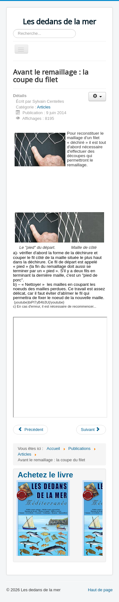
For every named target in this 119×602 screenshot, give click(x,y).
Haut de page (100, 589)
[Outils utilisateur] (97, 96)
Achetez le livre (45, 474)
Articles (44, 107)
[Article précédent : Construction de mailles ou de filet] (30, 429)
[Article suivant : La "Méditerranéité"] (91, 429)
